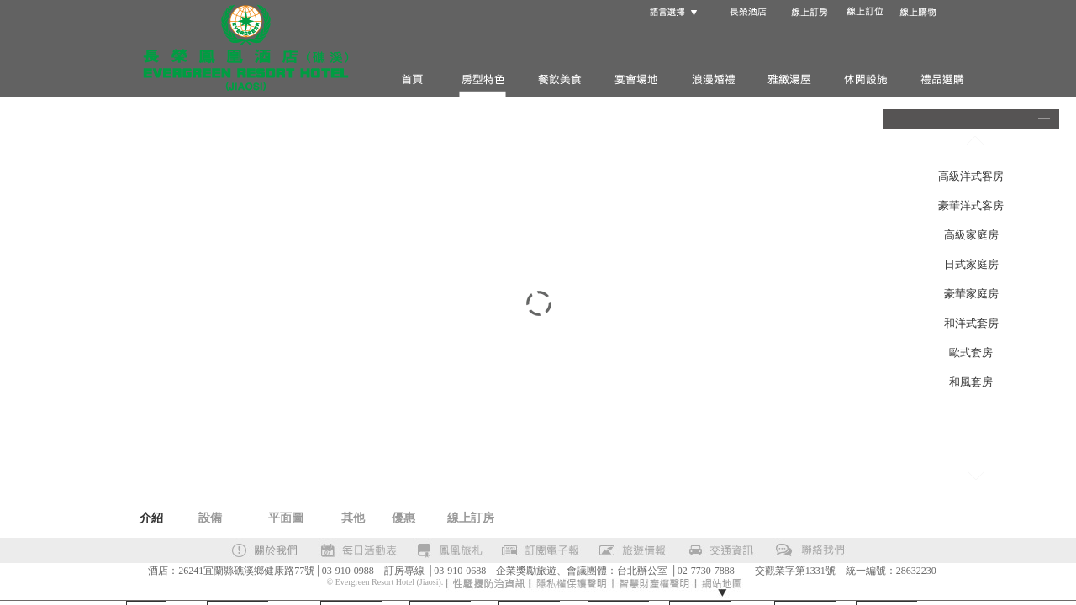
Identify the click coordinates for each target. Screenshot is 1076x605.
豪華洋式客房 (971, 205)
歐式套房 (971, 352)
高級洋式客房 (971, 176)
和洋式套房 (971, 323)
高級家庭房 (971, 235)
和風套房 (971, 382)
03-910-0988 (348, 570)
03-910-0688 (460, 570)
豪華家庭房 (971, 293)
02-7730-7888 (706, 570)
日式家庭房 (971, 264)
